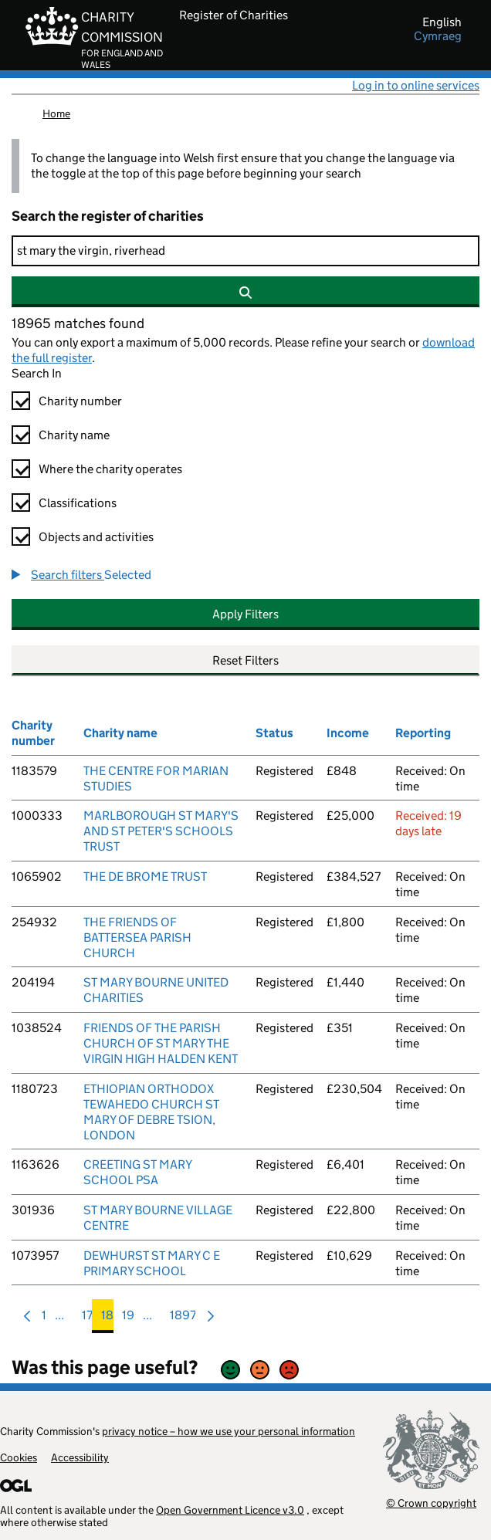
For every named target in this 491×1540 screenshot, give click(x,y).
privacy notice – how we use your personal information (228, 1431)
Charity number (80, 401)
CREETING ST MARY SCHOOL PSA (137, 1172)
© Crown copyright (431, 1502)
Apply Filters (245, 614)
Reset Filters (245, 660)
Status (274, 733)
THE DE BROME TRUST (145, 876)
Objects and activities (96, 537)
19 (128, 1319)
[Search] (245, 250)
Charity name (74, 435)
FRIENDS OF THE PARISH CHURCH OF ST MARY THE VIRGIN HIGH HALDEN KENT (160, 1043)
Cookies (18, 1457)
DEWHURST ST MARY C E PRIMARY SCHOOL (151, 1263)
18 (107, 1319)
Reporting (423, 733)
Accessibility (80, 1457)
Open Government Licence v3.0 (230, 1510)
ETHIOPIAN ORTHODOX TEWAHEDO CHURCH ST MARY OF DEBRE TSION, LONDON (151, 1111)
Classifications (78, 503)
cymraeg (438, 36)
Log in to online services (415, 85)
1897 (183, 1319)
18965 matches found (78, 323)
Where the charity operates (110, 469)
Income (348, 733)
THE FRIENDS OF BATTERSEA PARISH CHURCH (137, 937)
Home (56, 113)
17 (87, 1319)
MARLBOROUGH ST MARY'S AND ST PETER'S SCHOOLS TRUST (161, 831)
